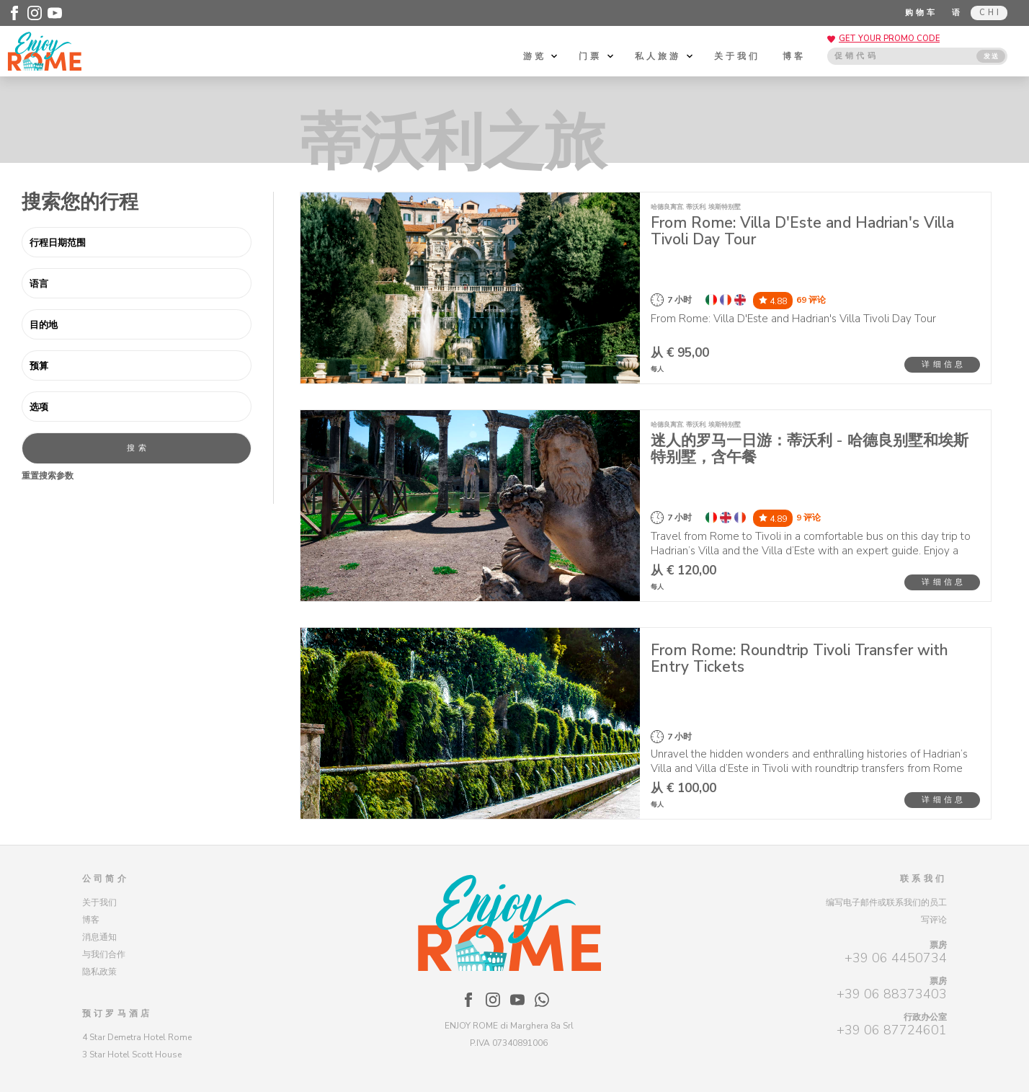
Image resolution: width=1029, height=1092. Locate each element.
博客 (794, 56)
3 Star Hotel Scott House (132, 1054)
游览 (540, 56)
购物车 (921, 12)
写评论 (934, 919)
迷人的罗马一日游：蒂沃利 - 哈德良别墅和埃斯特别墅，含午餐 (809, 448)
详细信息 (944, 364)
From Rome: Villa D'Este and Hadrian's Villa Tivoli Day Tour (802, 231)
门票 (596, 56)
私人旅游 (663, 56)
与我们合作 (103, 954)
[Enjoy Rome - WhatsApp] (542, 1000)
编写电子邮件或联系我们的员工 (886, 902)
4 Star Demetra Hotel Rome (137, 1037)
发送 (991, 56)
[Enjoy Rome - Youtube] (55, 13)
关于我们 (737, 56)
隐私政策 (99, 971)
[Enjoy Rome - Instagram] (34, 13)
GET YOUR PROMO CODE (889, 38)
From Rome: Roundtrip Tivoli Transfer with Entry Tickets (799, 658)
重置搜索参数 (48, 475)
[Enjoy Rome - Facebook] (14, 13)
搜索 (137, 448)
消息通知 (99, 937)
